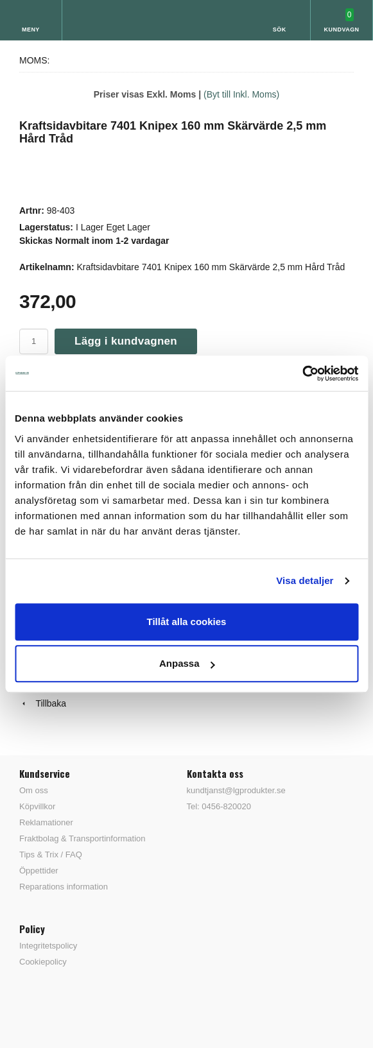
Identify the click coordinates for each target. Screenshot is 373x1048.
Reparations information (63, 886)
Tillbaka (42, 703)
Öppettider (38, 870)
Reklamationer (46, 822)
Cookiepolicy (43, 961)
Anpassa (187, 663)
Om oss (33, 790)
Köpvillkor (37, 806)
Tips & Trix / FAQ (50, 854)
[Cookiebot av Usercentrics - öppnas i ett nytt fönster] (302, 373)
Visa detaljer (304, 580)
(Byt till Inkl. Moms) (241, 94)
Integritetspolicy (48, 945)
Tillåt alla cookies (187, 621)
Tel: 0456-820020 (219, 806)
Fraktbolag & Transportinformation (82, 838)
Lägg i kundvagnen (125, 341)
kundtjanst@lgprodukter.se (236, 790)
